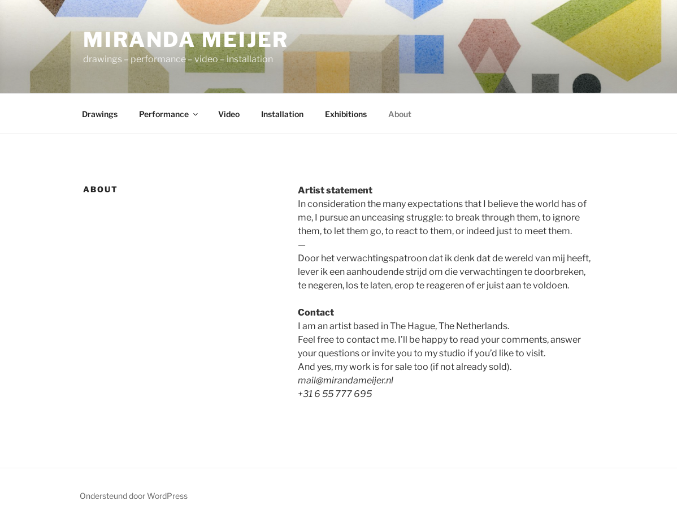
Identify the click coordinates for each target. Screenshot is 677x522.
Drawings (100, 114)
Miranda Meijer (186, 39)
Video (229, 114)
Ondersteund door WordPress (134, 496)
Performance (169, 114)
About (399, 114)
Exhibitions (346, 114)
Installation (282, 114)
